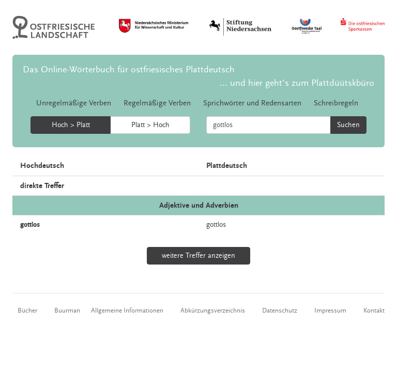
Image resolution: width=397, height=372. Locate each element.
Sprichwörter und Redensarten (252, 103)
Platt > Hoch (150, 125)
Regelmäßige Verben (157, 103)
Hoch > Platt (71, 125)
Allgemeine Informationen (127, 310)
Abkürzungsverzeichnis (212, 310)
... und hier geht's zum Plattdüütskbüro (297, 83)
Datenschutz (279, 310)
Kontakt (374, 310)
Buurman (67, 310)
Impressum (330, 310)
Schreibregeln (336, 103)
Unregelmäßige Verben (73, 103)
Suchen (348, 125)
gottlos (216, 225)
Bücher (27, 310)
